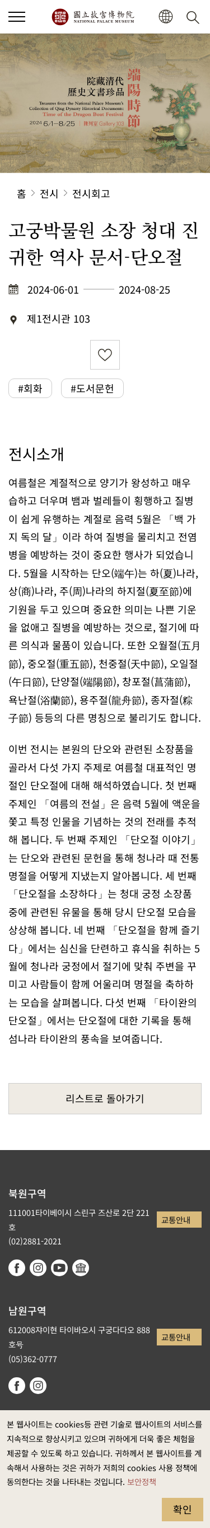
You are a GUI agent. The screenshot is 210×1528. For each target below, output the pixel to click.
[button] (17, 16)
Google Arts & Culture (80, 1267)
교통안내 (175, 1219)
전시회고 (91, 193)
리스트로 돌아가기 (105, 1098)
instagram (38, 1267)
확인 (182, 1509)
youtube (59, 1267)
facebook (16, 1267)
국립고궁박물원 (93, 16)
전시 (49, 193)
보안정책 (141, 1481)
